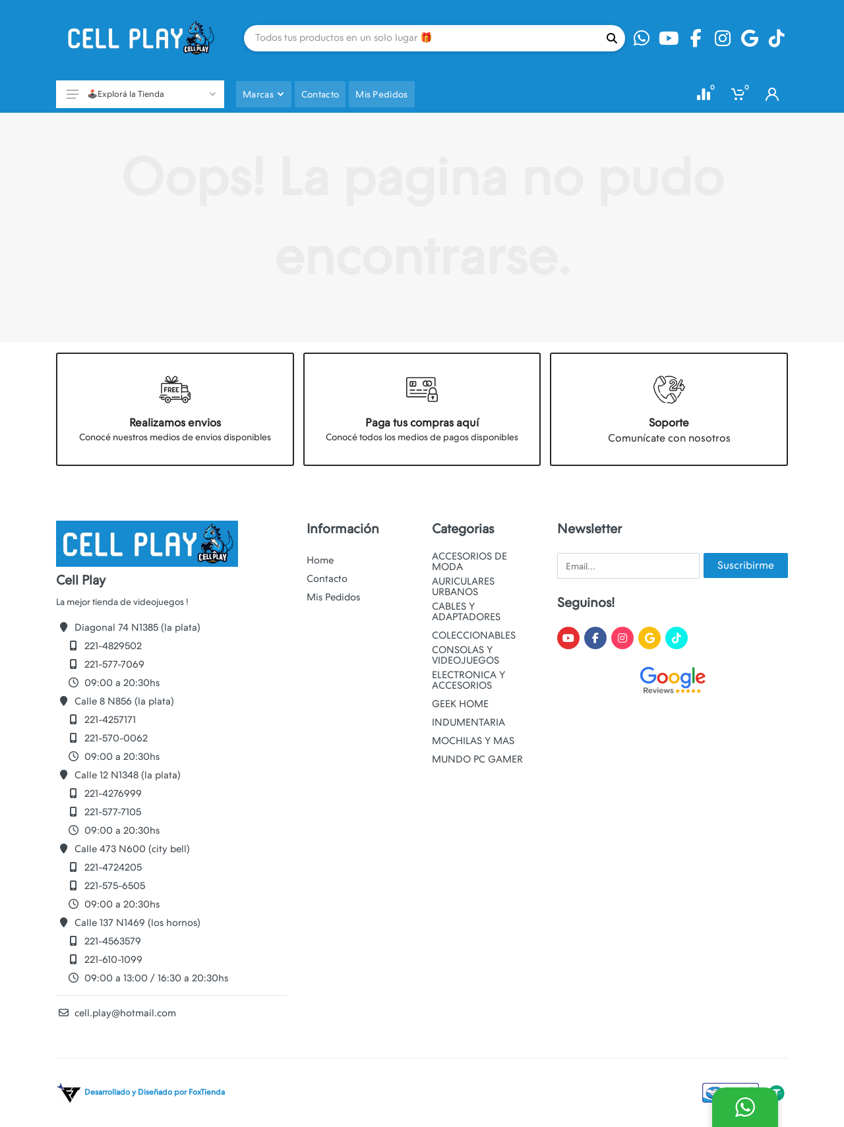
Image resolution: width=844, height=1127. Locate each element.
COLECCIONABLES (474, 635)
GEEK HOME (460, 704)
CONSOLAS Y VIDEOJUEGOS (465, 655)
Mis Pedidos (333, 597)
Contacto (327, 578)
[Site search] (421, 38)
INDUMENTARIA (468, 722)
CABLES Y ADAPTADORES (466, 611)
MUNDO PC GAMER (477, 759)
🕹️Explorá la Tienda (141, 94)
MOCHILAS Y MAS (473, 741)
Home (320, 560)
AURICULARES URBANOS (463, 586)
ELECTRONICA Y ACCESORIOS (468, 680)
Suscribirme (745, 565)
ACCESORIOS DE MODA (469, 561)
